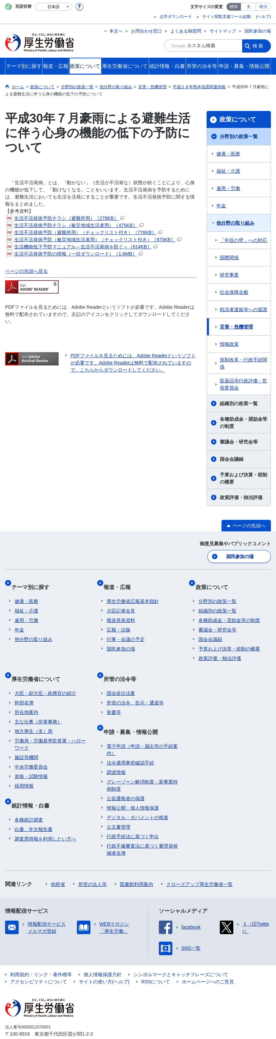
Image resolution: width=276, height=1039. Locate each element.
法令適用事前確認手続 (130, 741)
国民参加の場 (258, 31)
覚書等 (114, 698)
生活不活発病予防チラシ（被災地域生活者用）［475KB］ (75, 225)
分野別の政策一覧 (239, 136)
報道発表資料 (121, 612)
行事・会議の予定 (126, 631)
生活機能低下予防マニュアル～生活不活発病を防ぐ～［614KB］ (82, 246)
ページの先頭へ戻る (26, 271)
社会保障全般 (234, 292)
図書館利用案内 (136, 863)
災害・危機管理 (236, 326)
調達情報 (116, 751)
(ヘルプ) (263, 16)
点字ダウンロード (176, 16)
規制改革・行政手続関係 (243, 363)
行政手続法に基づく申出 (133, 815)
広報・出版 (118, 622)
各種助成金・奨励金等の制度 (243, 422)
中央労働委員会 (31, 752)
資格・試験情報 (31, 762)
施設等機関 (26, 743)
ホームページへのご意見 (208, 960)
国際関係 (229, 257)
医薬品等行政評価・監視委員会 (243, 384)
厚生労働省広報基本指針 (133, 593)
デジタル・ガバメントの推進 (137, 796)
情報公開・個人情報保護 (133, 787)
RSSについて (155, 960)
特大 (263, 6)
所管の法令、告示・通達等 (135, 688)
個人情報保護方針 (103, 953)
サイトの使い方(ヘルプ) (104, 960)
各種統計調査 (29, 798)
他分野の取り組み (235, 223)
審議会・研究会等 (239, 442)
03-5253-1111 (43, 1020)
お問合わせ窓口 (146, 31)
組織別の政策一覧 (239, 403)
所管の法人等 (92, 863)
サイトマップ (223, 31)
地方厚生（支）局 (33, 717)
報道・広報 (120, 582)
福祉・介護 (228, 171)
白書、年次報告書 (33, 808)
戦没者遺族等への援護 (243, 309)
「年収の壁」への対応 (243, 240)
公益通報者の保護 (126, 777)
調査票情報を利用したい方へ (45, 817)
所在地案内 (26, 698)
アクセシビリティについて (38, 960)
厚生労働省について (39, 667)
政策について (237, 119)
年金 (221, 205)
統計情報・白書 (33, 787)
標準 (234, 6)
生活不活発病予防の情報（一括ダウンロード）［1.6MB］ (74, 254)
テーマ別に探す (33, 582)
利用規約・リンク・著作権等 (41, 953)
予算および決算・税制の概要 (243, 478)
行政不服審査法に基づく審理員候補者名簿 (142, 828)
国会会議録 (231, 459)
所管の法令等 (123, 667)
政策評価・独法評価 (241, 497)
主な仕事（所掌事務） (38, 707)
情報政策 (229, 344)
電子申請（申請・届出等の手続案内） (142, 728)
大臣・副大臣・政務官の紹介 (45, 679)
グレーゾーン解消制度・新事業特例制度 (142, 764)
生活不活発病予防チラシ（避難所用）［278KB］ (65, 218)
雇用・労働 (228, 188)
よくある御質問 (185, 31)
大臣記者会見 (121, 603)
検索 (258, 45)
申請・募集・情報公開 (134, 714)
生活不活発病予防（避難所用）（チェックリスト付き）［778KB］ (84, 232)
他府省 (58, 863)
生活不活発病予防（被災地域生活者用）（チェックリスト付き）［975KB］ (94, 239)
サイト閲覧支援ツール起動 (226, 16)
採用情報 (24, 771)
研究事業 (229, 275)
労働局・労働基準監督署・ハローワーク (50, 730)
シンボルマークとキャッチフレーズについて (180, 953)
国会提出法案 (121, 679)
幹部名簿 (24, 688)
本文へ (116, 31)
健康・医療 (228, 153)
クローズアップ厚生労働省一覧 (199, 863)
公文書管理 (118, 806)
